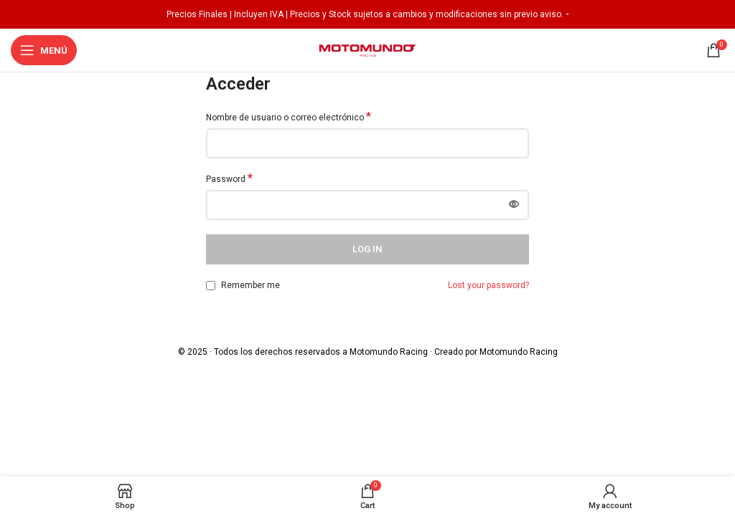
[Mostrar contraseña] (514, 205)
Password (229, 179)
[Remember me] (210, 285)
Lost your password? (488, 285)
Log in (367, 249)
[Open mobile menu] (44, 50)
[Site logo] (367, 49)
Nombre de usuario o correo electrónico (288, 117)
